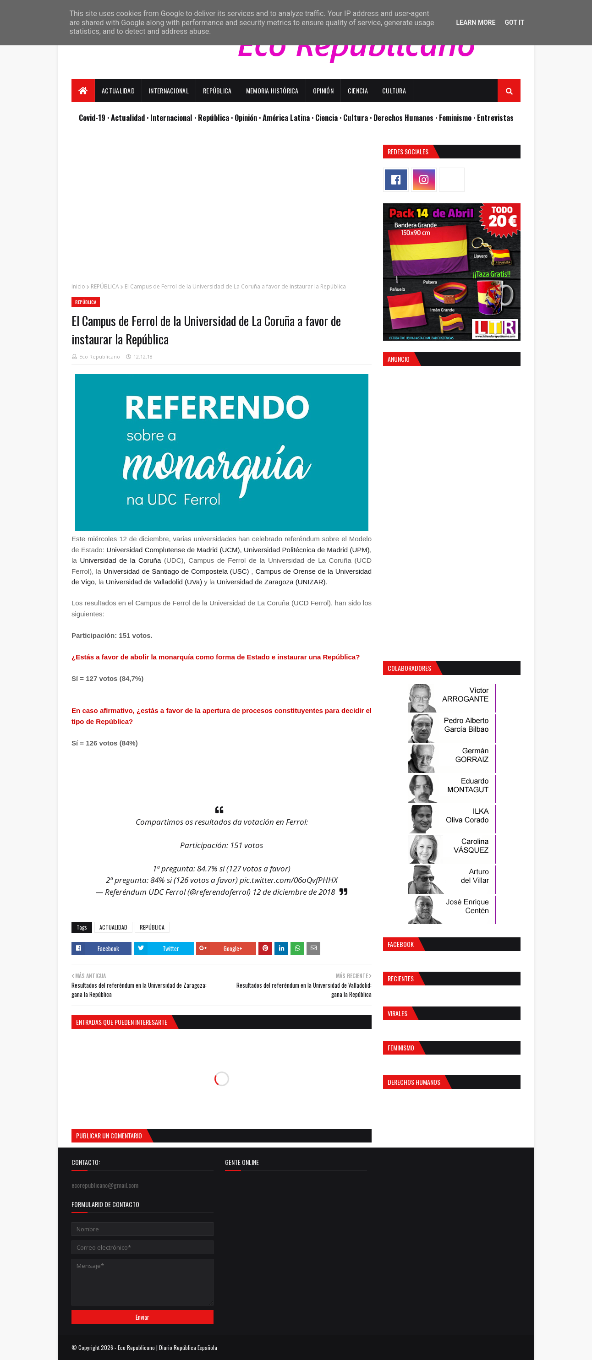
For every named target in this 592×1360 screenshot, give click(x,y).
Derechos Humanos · (406, 117)
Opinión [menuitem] (323, 90)
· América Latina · (287, 117)
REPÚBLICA (105, 286)
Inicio (78, 286)
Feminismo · (458, 117)
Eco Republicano (99, 356)
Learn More (475, 22)
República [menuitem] (217, 90)
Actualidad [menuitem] (118, 90)
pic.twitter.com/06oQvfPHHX (289, 880)
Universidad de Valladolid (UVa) (154, 582)
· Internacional (170, 117)
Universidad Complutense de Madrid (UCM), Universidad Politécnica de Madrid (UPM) (238, 550)
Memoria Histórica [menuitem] (272, 90)
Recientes (401, 978)
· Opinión (245, 117)
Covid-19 (93, 117)
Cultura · (358, 117)
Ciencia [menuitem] (358, 90)
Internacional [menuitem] (169, 90)
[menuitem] (83, 90)
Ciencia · (329, 117)
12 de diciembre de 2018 (293, 892)
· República (212, 117)
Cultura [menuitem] (394, 90)
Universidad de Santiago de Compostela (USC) (176, 571)
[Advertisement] (221, 209)
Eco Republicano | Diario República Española (167, 1347)
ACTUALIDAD (113, 927)
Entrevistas (495, 117)
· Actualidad (127, 117)
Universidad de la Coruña (120, 560)
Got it (514, 22)
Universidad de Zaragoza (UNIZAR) (271, 582)
